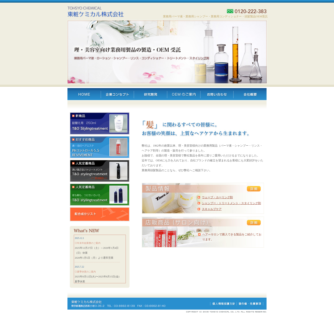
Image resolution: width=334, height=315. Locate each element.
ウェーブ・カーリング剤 (217, 197)
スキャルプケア (212, 209)
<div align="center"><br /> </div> (100, 259)
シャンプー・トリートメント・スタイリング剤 (231, 203)
